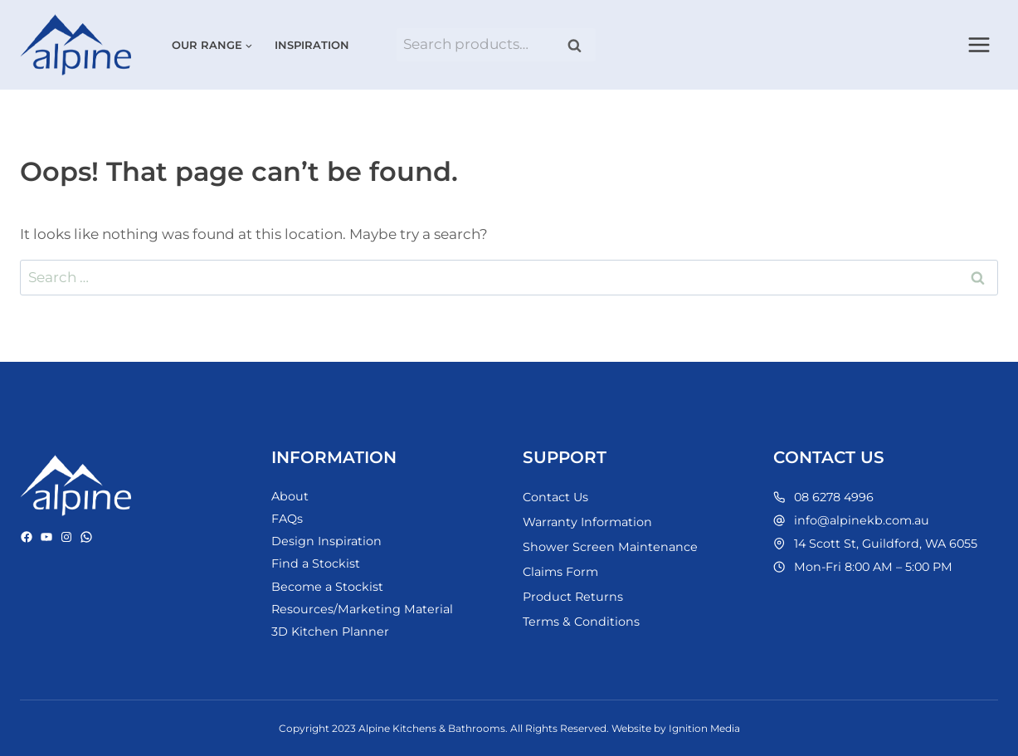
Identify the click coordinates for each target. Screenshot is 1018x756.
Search (580, 45)
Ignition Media (704, 728)
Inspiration (312, 44)
